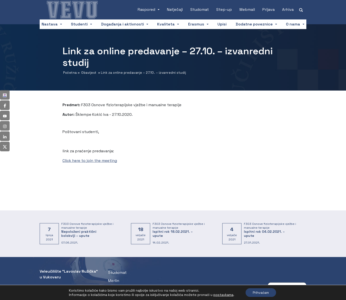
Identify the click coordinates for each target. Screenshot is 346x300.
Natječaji (175, 9)
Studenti (79, 24)
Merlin (113, 280)
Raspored (146, 9)
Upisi (222, 24)
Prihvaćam (261, 292)
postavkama (223, 295)
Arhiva (288, 9)
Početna (70, 73)
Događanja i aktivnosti (122, 24)
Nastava (50, 24)
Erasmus (196, 24)
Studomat (199, 9)
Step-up (224, 9)
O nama (293, 24)
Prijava (268, 9)
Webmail (247, 9)
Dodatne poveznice (254, 24)
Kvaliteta (166, 24)
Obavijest (89, 73)
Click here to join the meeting (89, 160)
